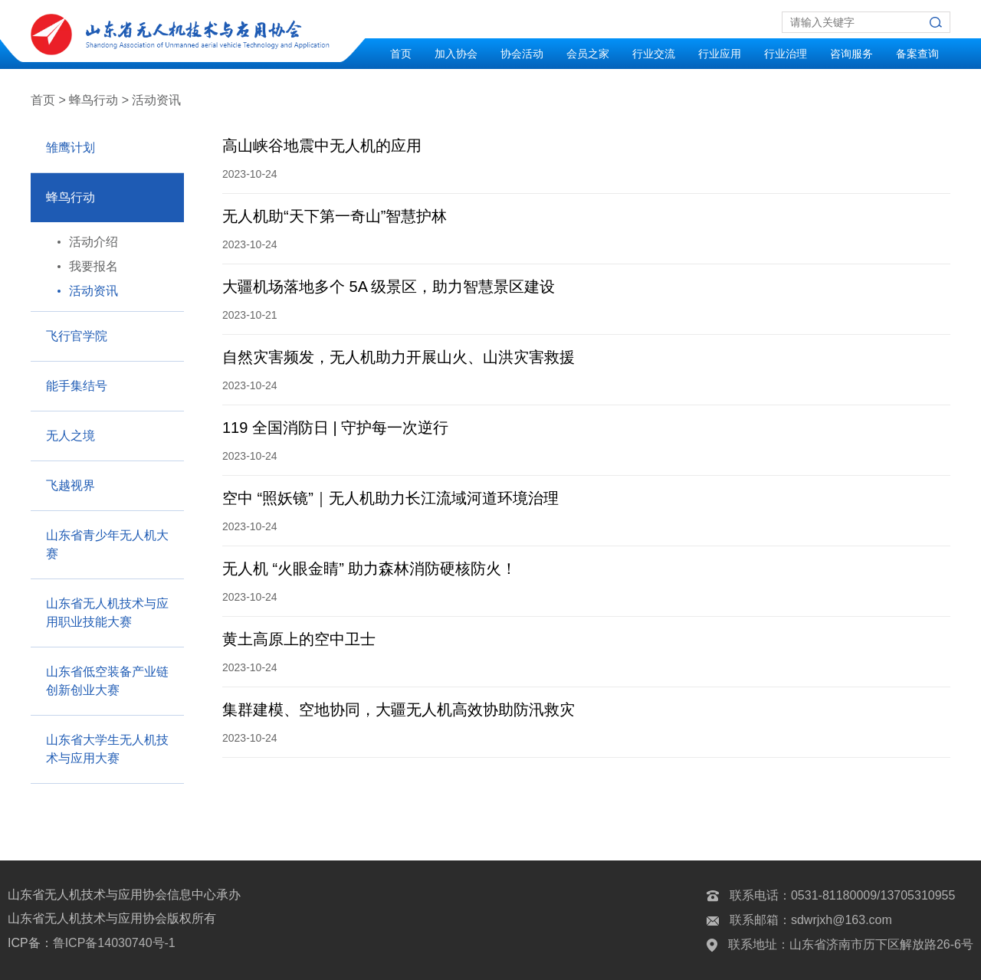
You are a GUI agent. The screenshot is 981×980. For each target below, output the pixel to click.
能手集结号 (76, 385)
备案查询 (917, 54)
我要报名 (93, 266)
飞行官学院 (76, 336)
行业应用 (719, 54)
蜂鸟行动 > (99, 100)
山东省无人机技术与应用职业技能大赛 (107, 612)
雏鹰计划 (70, 147)
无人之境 (70, 435)
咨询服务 (851, 54)
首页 (401, 54)
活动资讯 (93, 290)
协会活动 (521, 54)
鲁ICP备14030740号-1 (114, 942)
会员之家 (587, 54)
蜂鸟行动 (70, 197)
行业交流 (653, 54)
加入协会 (456, 54)
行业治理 (785, 54)
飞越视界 (70, 485)
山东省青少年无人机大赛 (107, 544)
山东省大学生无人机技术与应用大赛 (107, 749)
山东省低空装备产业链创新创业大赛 (107, 680)
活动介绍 (93, 241)
